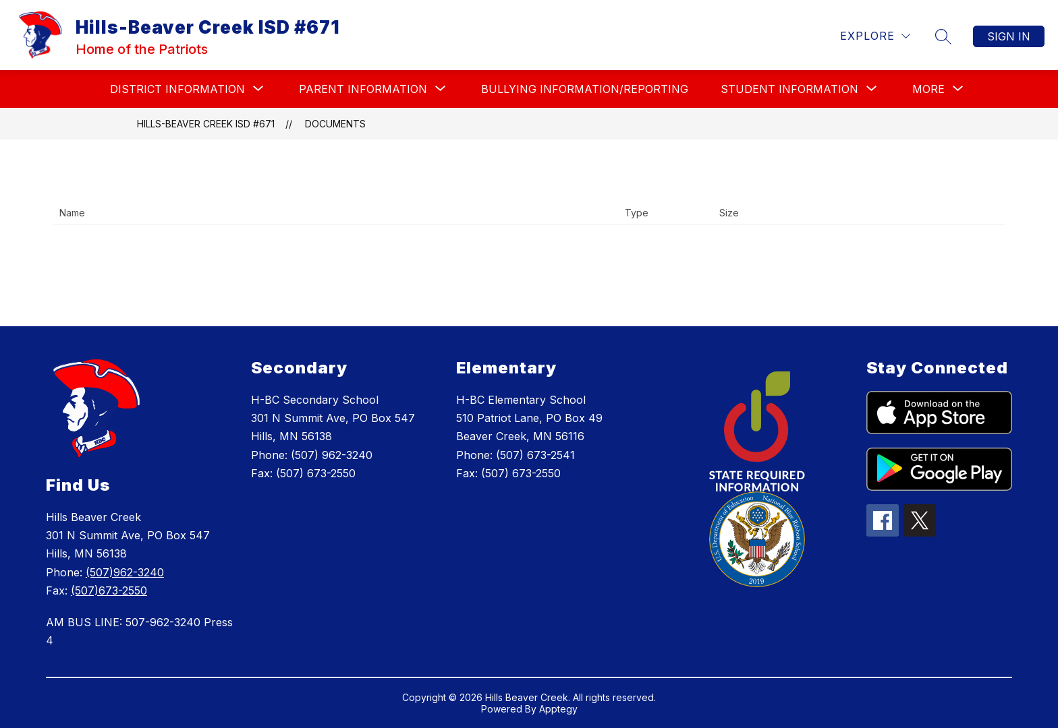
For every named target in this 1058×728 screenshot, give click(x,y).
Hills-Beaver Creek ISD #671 (206, 123)
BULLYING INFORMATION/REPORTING (584, 89)
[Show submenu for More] (928, 89)
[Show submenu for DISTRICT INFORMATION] (177, 89)
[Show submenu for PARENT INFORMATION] (363, 89)
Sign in (1008, 36)
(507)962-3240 (125, 572)
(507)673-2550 (109, 590)
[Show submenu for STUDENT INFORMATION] (789, 89)
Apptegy (558, 709)
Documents (335, 123)
